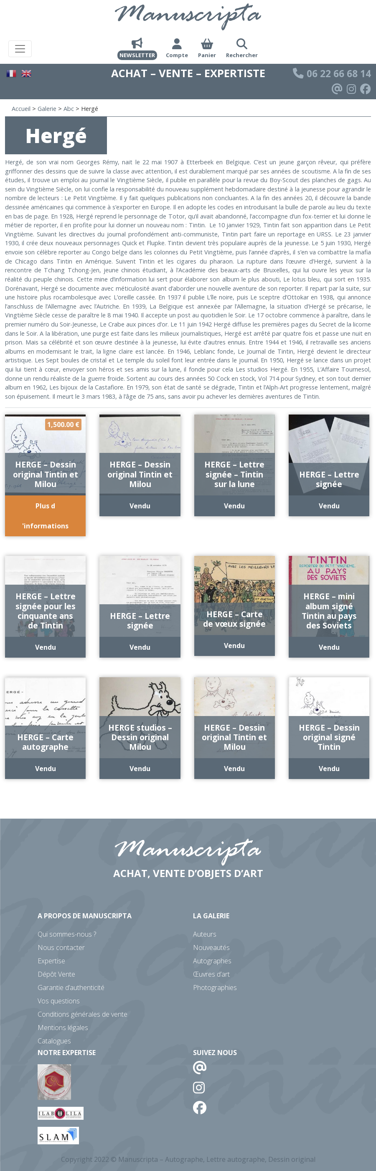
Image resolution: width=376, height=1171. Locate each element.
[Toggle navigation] (20, 48)
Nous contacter (61, 947)
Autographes (212, 960)
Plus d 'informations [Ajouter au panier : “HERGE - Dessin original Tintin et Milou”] (45, 515)
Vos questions (59, 1000)
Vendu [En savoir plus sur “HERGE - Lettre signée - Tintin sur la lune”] (234, 505)
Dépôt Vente (56, 974)
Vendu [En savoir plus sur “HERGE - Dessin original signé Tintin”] (329, 768)
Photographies (215, 987)
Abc (69, 109)
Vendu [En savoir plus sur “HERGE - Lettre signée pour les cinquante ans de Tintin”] (45, 647)
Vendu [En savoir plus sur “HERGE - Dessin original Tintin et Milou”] (140, 505)
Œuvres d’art (211, 974)
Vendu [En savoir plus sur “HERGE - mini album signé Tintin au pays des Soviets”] (329, 647)
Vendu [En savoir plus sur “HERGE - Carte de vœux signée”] (234, 645)
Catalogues (54, 1040)
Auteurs (204, 934)
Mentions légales (63, 1027)
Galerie (47, 109)
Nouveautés (211, 947)
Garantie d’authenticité (71, 987)
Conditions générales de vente (82, 1014)
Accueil (21, 109)
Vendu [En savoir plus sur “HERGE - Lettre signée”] (329, 505)
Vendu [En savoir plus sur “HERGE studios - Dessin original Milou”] (140, 768)
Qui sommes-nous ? (67, 934)
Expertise (51, 960)
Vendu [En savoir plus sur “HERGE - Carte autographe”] (45, 768)
